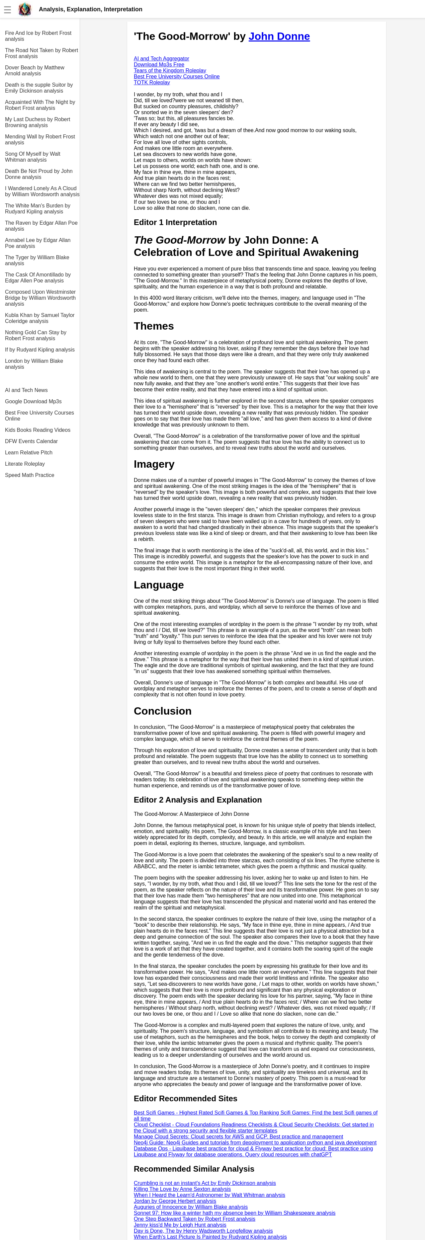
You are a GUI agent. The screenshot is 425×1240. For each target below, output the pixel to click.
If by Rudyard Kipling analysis (40, 349)
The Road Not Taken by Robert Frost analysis (41, 53)
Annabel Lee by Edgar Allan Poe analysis (37, 243)
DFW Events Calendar (31, 441)
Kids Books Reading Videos (37, 430)
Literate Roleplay (25, 464)
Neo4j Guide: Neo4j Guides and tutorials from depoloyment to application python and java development (255, 1142)
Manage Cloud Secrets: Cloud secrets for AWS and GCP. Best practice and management (238, 1136)
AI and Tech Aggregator (161, 58)
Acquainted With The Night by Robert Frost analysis (40, 105)
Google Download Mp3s (33, 401)
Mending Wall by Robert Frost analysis (40, 139)
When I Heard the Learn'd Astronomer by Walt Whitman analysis (209, 1195)
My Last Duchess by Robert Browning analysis (37, 122)
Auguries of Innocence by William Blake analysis (191, 1207)
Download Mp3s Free (159, 64)
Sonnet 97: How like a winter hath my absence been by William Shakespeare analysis (234, 1213)
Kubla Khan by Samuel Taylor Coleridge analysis (40, 318)
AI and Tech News (26, 390)
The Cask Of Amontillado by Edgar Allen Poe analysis (38, 277)
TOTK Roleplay (152, 82)
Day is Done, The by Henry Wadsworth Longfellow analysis (203, 1231)
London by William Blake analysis (34, 364)
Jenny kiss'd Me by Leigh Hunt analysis (180, 1225)
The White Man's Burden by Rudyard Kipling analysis (37, 208)
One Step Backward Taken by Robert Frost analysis (194, 1219)
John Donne (279, 36)
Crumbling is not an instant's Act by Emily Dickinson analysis (205, 1183)
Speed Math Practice (29, 475)
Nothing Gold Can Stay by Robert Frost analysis (35, 335)
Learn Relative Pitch (28, 452)
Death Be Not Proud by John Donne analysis (39, 174)
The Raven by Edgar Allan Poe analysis (41, 226)
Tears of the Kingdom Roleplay (170, 70)
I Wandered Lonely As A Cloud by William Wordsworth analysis (42, 191)
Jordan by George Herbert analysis (175, 1201)
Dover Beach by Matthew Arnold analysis (34, 70)
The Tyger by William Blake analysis (37, 260)
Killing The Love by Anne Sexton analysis (182, 1189)
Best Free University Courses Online (39, 416)
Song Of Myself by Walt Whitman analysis (32, 157)
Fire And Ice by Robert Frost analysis (38, 36)
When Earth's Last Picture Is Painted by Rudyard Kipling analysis (210, 1237)
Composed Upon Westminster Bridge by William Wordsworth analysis (40, 298)
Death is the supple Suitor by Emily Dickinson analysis (39, 88)
